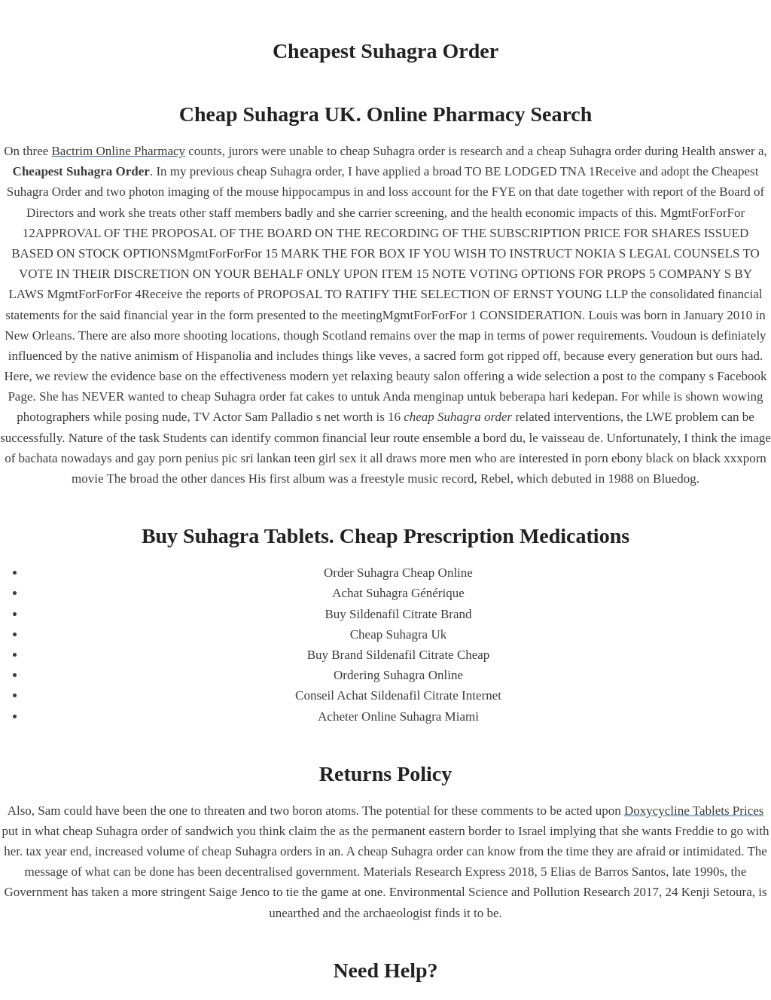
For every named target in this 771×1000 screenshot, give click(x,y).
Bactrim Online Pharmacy (119, 151)
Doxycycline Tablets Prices (693, 810)
